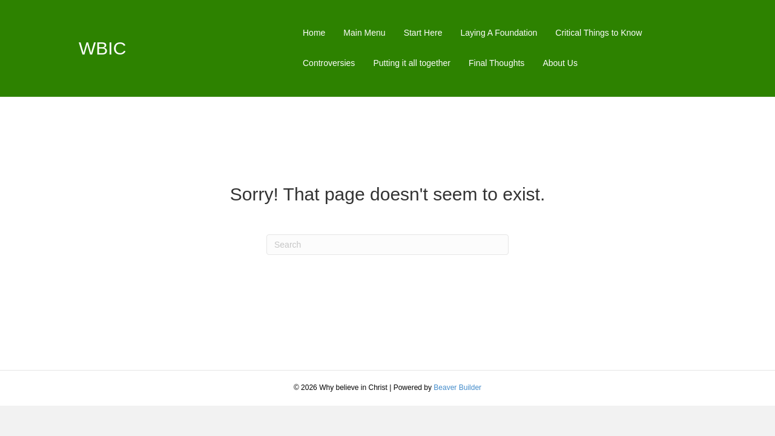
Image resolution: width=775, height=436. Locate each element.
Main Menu (364, 33)
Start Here (423, 33)
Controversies (329, 63)
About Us (560, 63)
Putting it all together (411, 63)
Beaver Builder (457, 387)
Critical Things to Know (598, 33)
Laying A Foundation (498, 33)
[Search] (387, 244)
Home (314, 33)
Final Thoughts (496, 63)
